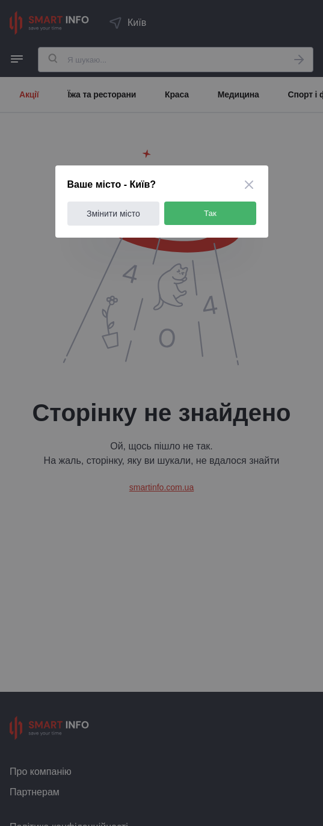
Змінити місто (113, 213)
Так (210, 213)
